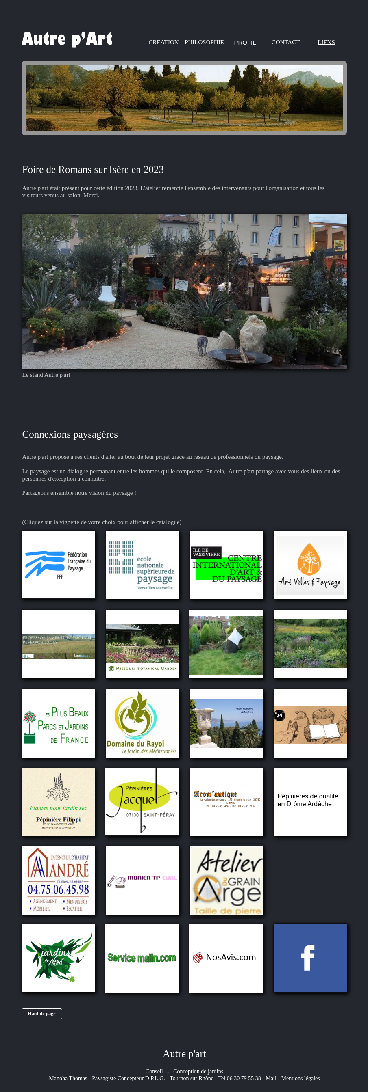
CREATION (163, 42)
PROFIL (245, 42)
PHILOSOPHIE (204, 42)
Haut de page (41, 1013)
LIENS (326, 42)
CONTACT (286, 42)
